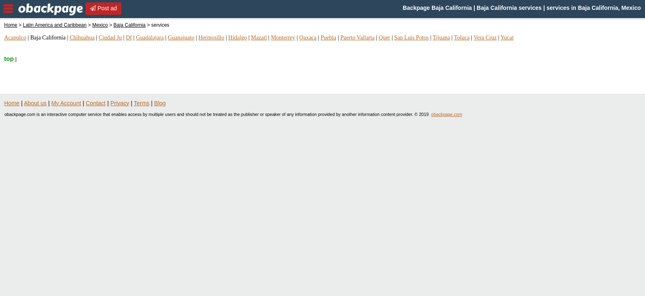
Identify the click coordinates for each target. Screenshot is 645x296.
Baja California (130, 25)
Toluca (462, 38)
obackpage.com (446, 114)
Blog (160, 103)
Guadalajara (150, 38)
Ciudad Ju (110, 38)
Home (10, 25)
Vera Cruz (485, 38)
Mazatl (259, 38)
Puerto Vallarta (357, 38)
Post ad (103, 8)
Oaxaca (308, 38)
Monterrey (283, 38)
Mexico (100, 25)
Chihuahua (82, 38)
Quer (384, 38)
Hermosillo (211, 38)
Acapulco (15, 38)
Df (129, 38)
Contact (96, 103)
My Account (66, 103)
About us (35, 103)
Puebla (328, 38)
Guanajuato (181, 38)
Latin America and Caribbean (55, 25)
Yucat (507, 38)
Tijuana (441, 38)
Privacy (119, 103)
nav (8, 9)
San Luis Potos (411, 38)
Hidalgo (237, 38)
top (9, 58)
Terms (141, 103)
